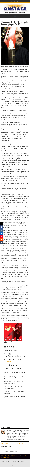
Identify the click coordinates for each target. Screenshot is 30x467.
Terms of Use (17, 465)
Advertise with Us (25, 465)
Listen (8, 361)
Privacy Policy (10, 465)
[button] (15, 16)
